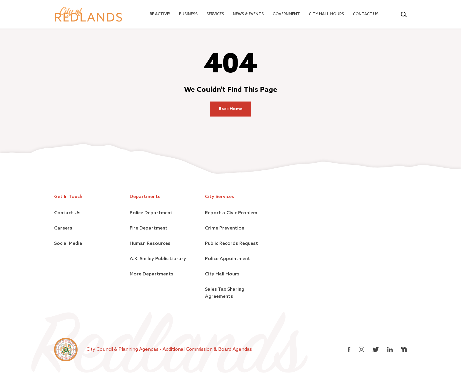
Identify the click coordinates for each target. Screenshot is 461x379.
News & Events (248, 14)
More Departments (151, 274)
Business (188, 14)
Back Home (231, 109)
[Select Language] (391, 14)
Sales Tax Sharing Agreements (224, 293)
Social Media (68, 243)
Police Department (151, 213)
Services (215, 14)
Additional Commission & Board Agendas (207, 349)
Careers (63, 228)
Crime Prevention (224, 228)
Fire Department (149, 228)
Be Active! (160, 14)
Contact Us (365, 14)
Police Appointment (227, 259)
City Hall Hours (326, 14)
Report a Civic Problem (231, 213)
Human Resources (150, 243)
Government (286, 14)
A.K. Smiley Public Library (158, 259)
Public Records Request (231, 243)
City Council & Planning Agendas (123, 349)
